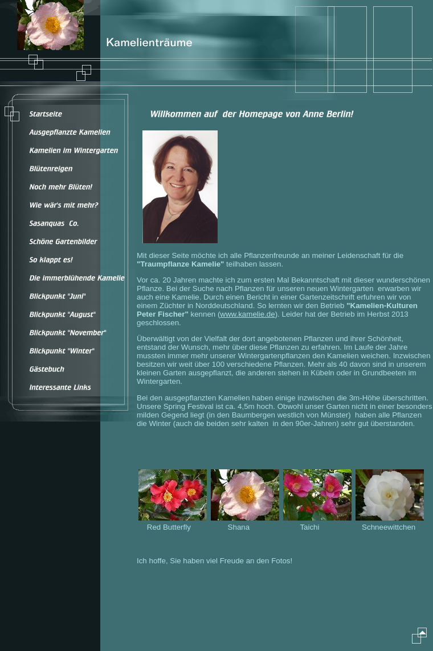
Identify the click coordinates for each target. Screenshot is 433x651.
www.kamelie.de (247, 314)
